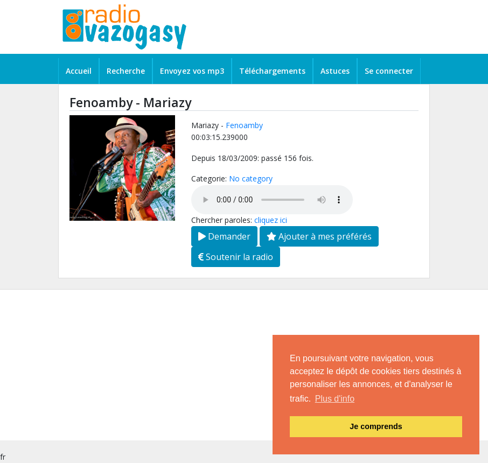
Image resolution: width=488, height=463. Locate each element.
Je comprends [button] (376, 426)
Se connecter (389, 71)
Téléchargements (272, 71)
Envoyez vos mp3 (192, 71)
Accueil (79, 71)
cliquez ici (270, 220)
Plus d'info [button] (334, 398)
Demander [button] (224, 236)
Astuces (335, 71)
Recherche (126, 71)
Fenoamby (244, 125)
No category (251, 178)
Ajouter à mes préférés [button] (319, 236)
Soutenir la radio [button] (235, 257)
